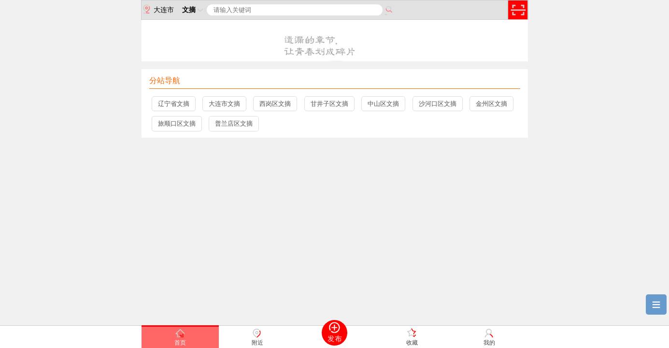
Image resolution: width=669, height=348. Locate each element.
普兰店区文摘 (234, 123)
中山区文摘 (383, 103)
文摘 (193, 10)
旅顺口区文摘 (177, 123)
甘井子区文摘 (329, 103)
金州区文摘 (491, 103)
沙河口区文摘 (437, 103)
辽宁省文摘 (173, 103)
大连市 (158, 9)
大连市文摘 (224, 103)
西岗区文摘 (275, 103)
